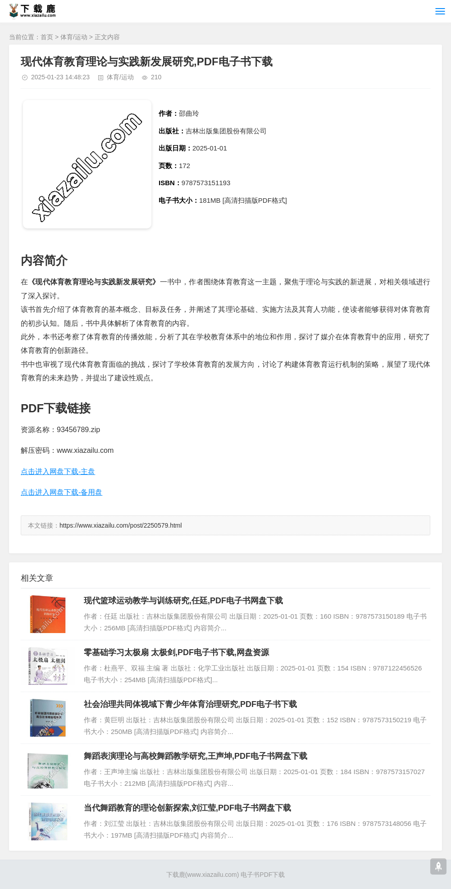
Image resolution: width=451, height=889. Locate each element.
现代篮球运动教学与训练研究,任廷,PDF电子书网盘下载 (183, 600)
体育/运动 (73, 37)
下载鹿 (175, 874)
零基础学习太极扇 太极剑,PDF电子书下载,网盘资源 (176, 652)
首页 (47, 37)
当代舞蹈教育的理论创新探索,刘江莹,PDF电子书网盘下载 (187, 807)
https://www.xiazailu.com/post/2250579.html (120, 525)
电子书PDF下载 (263, 874)
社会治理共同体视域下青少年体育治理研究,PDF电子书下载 (190, 704)
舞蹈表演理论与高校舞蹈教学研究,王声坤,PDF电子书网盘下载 (195, 756)
